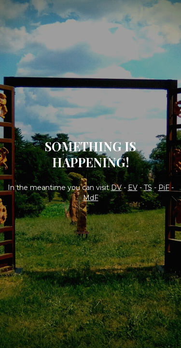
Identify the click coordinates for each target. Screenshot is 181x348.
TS (148, 187)
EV (133, 187)
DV (116, 187)
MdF (90, 197)
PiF (163, 187)
